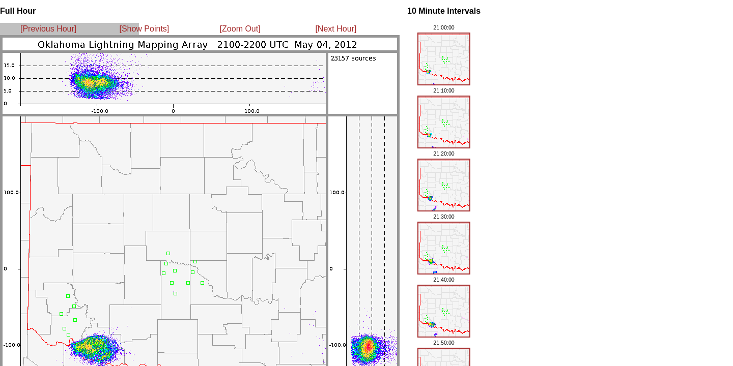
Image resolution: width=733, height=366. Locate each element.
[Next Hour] (335, 28)
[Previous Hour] (48, 28)
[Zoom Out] (240, 28)
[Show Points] (144, 28)
